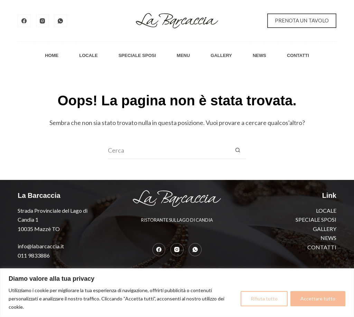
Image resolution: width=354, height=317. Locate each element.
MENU (183, 55)
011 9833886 (34, 255)
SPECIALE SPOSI (137, 55)
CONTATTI (298, 55)
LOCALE (88, 55)
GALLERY (221, 55)
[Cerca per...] (168, 150)
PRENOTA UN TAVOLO (302, 20)
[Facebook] (24, 20)
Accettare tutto (317, 298)
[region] (177, 292)
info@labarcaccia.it (41, 246)
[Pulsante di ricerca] (237, 150)
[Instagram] (42, 20)
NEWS (259, 55)
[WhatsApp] (60, 20)
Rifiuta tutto (264, 298)
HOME (51, 55)
